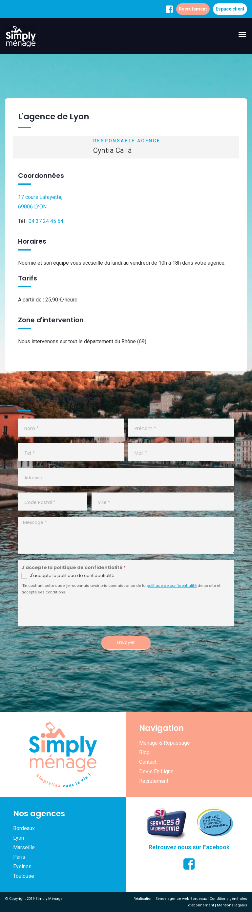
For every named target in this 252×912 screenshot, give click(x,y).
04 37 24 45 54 (46, 221)
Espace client (230, 9)
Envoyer (126, 642)
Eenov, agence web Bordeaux (181, 899)
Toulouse (23, 876)
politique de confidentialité (172, 585)
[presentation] (73, 613)
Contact (148, 762)
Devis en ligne (156, 771)
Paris (19, 857)
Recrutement (193, 9)
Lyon (18, 838)
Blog (144, 752)
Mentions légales (232, 905)
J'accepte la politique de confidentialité (68, 576)
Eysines (22, 866)
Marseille (24, 847)
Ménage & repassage (164, 743)
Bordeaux (24, 828)
